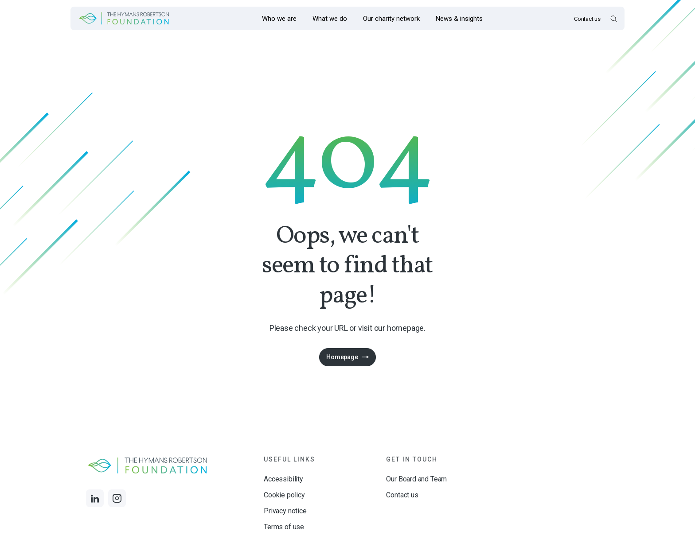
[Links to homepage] (124, 18)
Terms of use (284, 527)
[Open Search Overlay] (613, 19)
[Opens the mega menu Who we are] (279, 18)
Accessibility (283, 479)
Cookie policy (284, 495)
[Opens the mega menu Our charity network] (391, 18)
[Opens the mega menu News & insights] (459, 18)
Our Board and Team (416, 479)
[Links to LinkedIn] (95, 498)
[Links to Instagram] (117, 498)
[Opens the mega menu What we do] (329, 18)
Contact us (587, 19)
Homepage (342, 357)
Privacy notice (285, 511)
